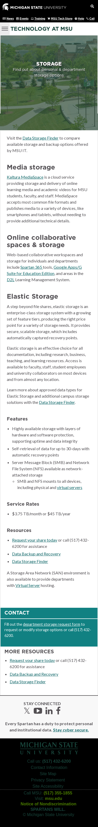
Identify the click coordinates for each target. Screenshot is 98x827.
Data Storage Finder (40, 137)
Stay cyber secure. (71, 729)
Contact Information (49, 767)
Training (39, 18)
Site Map (48, 774)
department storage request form (51, 624)
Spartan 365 (31, 267)
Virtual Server (27, 585)
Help (81, 18)
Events (24, 18)
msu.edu (53, 798)
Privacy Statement (48, 780)
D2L (10, 279)
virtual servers (69, 487)
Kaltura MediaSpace (25, 176)
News (10, 18)
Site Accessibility (47, 786)
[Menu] (5, 28)
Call (92, 18)
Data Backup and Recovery (36, 553)
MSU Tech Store (61, 18)
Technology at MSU (41, 29)
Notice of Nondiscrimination (48, 804)
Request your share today (34, 539)
